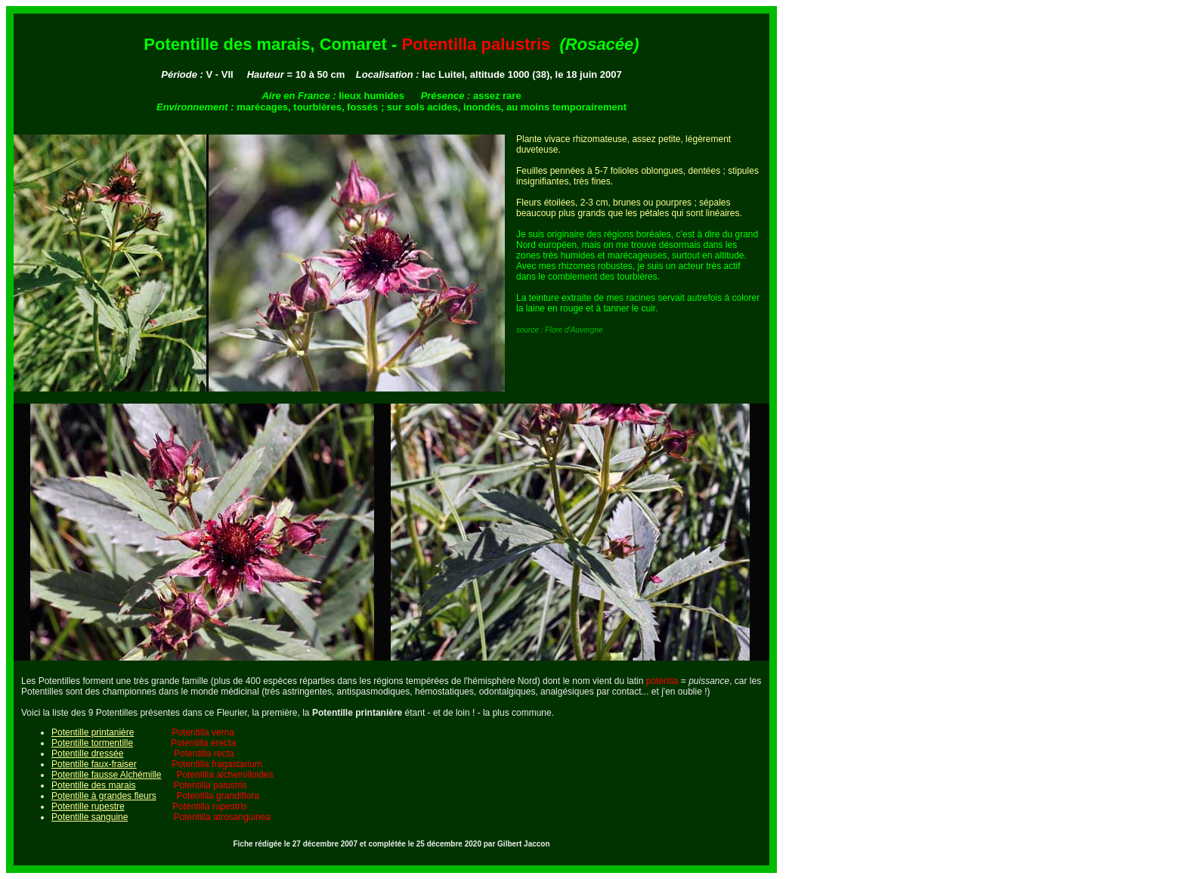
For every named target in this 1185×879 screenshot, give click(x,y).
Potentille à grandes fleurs (103, 796)
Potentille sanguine (89, 817)
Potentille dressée (87, 753)
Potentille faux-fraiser (94, 764)
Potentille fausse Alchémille (106, 774)
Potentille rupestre (88, 806)
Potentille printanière (92, 732)
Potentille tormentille (92, 743)
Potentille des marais (93, 785)
